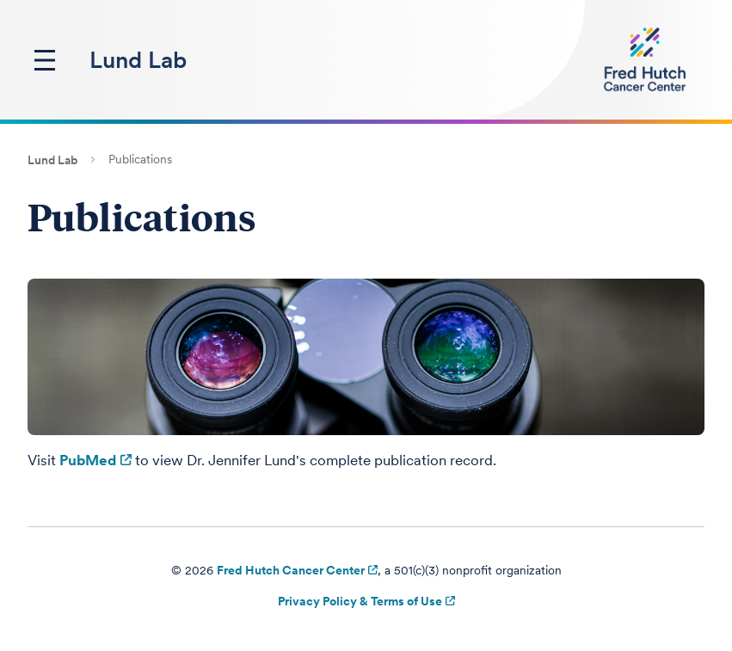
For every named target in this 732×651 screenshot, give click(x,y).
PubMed (87, 460)
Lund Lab (138, 60)
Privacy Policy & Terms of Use (360, 601)
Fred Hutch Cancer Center (291, 570)
